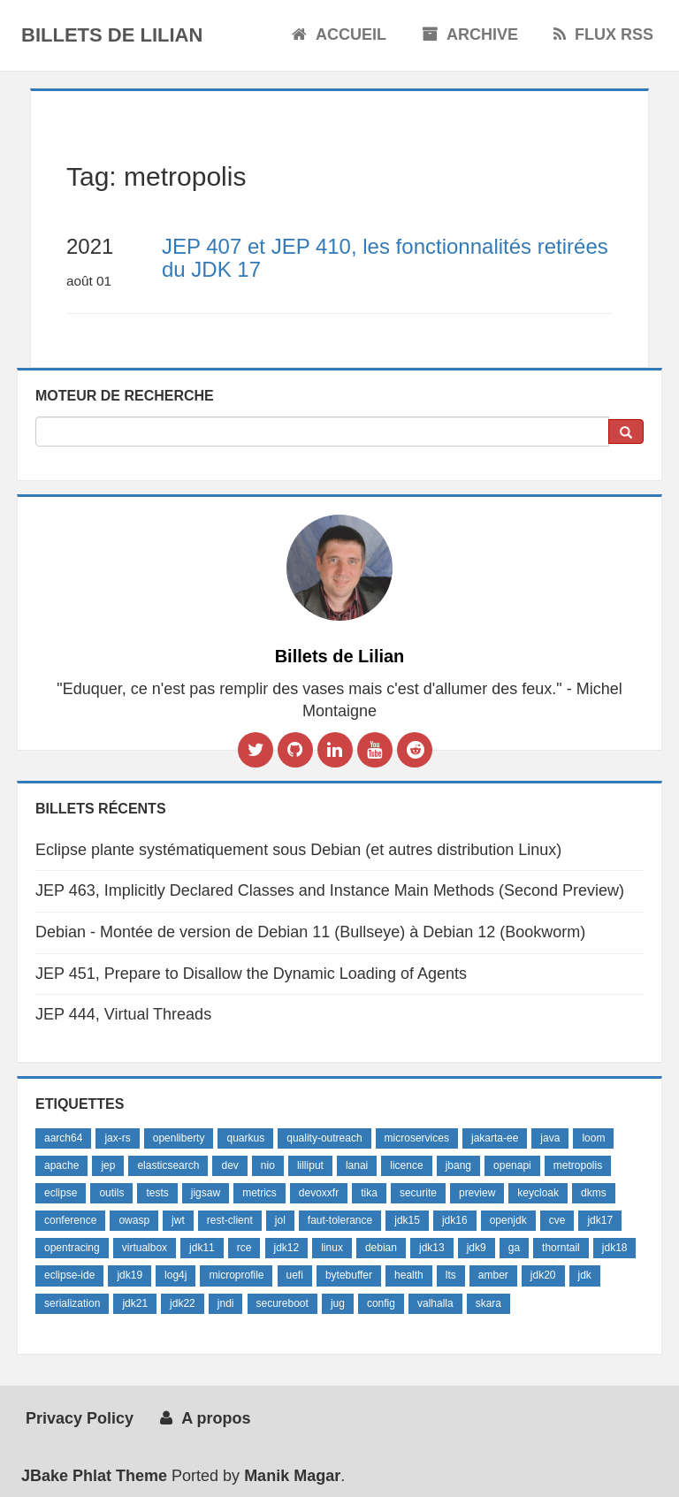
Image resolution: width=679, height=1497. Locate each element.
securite (418, 1193)
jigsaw (205, 1193)
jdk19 (129, 1275)
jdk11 (202, 1247)
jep (108, 1165)
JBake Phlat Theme (94, 1476)
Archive (470, 34)
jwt (178, 1220)
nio (268, 1165)
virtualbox (144, 1247)
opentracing (72, 1247)
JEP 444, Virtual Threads (123, 1014)
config (381, 1303)
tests (157, 1193)
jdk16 (455, 1220)
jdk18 (615, 1247)
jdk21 (135, 1303)
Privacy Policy (77, 1418)
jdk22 (182, 1303)
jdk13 (432, 1247)
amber (493, 1275)
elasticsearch (168, 1165)
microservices (417, 1138)
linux (332, 1247)
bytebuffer (348, 1275)
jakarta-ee (494, 1138)
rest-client (230, 1220)
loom (593, 1138)
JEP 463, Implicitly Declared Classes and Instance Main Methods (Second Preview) (329, 890)
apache (61, 1165)
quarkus (245, 1138)
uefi (294, 1275)
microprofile (236, 1275)
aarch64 (63, 1138)
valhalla (435, 1303)
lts (451, 1275)
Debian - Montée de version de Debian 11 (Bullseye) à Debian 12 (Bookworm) (310, 932)
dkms (594, 1193)
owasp (133, 1220)
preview (477, 1193)
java (550, 1138)
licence (406, 1165)
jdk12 (287, 1247)
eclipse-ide (69, 1275)
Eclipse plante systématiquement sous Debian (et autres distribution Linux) (298, 850)
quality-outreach (324, 1138)
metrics (259, 1193)
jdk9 (476, 1247)
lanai (357, 1165)
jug (338, 1303)
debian (381, 1247)
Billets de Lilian (111, 35)
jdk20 (543, 1275)
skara (488, 1303)
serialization (72, 1303)
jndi (225, 1303)
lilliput (310, 1165)
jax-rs (117, 1138)
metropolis (577, 1165)
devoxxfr (319, 1193)
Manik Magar (292, 1476)
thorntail (561, 1247)
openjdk (508, 1220)
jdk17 (600, 1220)
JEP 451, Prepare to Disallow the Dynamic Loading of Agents (251, 973)
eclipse (60, 1193)
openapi (512, 1165)
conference (70, 1220)
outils (111, 1193)
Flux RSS (603, 34)
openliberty (179, 1138)
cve (557, 1220)
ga (514, 1247)
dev (229, 1165)
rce (244, 1247)
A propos (205, 1418)
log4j (175, 1275)
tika (369, 1193)
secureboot (282, 1303)
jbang (458, 1165)
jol (280, 1220)
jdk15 (407, 1220)
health (408, 1275)
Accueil (339, 34)
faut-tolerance (340, 1220)
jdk (584, 1275)
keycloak (538, 1193)
